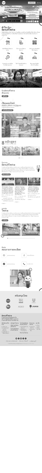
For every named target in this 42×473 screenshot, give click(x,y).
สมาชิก (37, 323)
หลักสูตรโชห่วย (14, 323)
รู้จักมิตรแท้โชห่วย (6, 323)
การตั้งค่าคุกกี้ (32, 340)
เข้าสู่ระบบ (38, 326)
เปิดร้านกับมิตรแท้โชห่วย (15, 326)
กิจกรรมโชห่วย (23, 332)
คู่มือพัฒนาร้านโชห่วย (24, 330)
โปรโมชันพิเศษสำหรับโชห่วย (14, 329)
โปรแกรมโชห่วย (32, 324)
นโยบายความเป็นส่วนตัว (12, 340)
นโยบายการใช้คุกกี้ (23, 340)
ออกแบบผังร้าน (32, 327)
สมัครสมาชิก (38, 328)
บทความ (4, 325)
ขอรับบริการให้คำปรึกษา (5, 330)
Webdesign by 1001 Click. (28, 342)
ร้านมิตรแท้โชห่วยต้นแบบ (5, 327)
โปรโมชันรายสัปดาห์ (24, 327)
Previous (39, 86)
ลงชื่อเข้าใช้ (32, 2)
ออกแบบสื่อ (32, 330)
